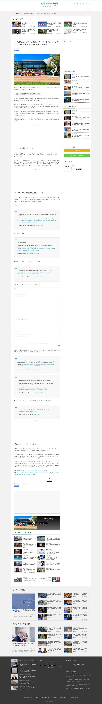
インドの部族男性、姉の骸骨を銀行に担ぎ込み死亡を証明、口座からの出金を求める (81, 124)
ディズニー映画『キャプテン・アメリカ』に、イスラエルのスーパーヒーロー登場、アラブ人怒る (53, 558)
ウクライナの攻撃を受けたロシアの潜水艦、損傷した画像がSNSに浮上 (54, 594)
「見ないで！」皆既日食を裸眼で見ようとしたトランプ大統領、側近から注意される (28, 30)
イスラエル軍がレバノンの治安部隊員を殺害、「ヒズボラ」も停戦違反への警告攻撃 (80, 642)
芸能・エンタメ (41, 33)
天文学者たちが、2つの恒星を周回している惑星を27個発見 (80, 94)
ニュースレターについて (63, 697)
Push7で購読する (77, 150)
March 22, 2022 (39, 225)
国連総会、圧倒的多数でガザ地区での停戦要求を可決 (54, 635)
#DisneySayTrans (35, 220)
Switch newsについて (28, 697)
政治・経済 (66, 597)
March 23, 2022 (39, 253)
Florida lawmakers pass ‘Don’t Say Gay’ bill (31, 470)
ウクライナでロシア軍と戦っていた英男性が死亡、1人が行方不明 (54, 601)
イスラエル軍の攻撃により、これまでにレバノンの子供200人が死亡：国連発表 (54, 628)
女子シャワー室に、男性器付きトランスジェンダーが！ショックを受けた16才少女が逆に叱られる (53, 552)
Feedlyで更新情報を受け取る (76, 155)
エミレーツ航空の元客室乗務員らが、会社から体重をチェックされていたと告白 (54, 23)
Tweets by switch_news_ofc (51, 663)
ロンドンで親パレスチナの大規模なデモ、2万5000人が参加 (80, 649)
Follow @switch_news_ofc (53, 524)
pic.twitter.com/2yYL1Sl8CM (40, 389)
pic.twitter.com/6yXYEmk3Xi (32, 250)
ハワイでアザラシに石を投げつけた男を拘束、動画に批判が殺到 (81, 100)
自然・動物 (66, 26)
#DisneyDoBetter (27, 220)
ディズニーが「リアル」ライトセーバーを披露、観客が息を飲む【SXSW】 (29, 552)
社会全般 (14, 26)
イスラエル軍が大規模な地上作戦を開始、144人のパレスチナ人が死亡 (27, 683)
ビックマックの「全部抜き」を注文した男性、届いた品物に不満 (81, 88)
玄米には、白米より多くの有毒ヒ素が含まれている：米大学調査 (27, 688)
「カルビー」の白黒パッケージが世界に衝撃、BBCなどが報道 (81, 83)
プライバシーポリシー (45, 697)
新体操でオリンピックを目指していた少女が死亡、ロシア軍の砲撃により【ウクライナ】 (80, 608)
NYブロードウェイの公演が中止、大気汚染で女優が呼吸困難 (27, 677)
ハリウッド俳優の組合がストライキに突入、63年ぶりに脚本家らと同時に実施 (29, 546)
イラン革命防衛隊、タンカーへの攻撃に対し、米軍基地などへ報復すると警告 (80, 628)
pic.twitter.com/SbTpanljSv (32, 273)
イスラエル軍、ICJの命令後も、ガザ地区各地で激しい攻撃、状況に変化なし (54, 642)
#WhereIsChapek (21, 222)
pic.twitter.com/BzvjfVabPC (32, 222)
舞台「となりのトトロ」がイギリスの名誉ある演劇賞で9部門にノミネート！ (54, 30)
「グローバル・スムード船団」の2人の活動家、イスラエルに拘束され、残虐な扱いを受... (54, 649)
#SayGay (48, 409)
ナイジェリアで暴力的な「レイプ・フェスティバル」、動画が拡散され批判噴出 (81, 118)
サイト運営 (37, 697)
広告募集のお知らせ (74, 697)
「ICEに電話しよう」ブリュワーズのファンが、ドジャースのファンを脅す (28, 23)
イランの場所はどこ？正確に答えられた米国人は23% (80, 30)
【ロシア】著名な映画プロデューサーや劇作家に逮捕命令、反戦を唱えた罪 (80, 616)
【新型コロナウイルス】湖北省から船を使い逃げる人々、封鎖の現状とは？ (27, 671)
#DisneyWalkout (52, 220)
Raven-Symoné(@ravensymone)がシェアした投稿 (37, 343)
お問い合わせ (54, 697)
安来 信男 (74, 32)
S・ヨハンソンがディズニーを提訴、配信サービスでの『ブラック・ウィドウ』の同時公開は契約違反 (29, 571)
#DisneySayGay (44, 220)
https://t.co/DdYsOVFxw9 (31, 411)
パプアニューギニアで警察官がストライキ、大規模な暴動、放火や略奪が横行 (53, 539)
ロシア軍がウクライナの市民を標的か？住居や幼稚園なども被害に (80, 601)
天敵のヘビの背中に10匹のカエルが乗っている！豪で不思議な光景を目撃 (80, 23)
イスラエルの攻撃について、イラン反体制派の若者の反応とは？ (27, 665)
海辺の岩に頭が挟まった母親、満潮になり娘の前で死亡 (81, 77)
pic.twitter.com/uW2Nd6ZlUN (33, 365)
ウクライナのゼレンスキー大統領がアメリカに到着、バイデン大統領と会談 (54, 608)
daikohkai (23, 26)
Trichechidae (49, 33)
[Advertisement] (37, 136)
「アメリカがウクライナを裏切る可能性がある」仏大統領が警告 (80, 594)
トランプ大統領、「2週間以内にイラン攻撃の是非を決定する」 (80, 635)
